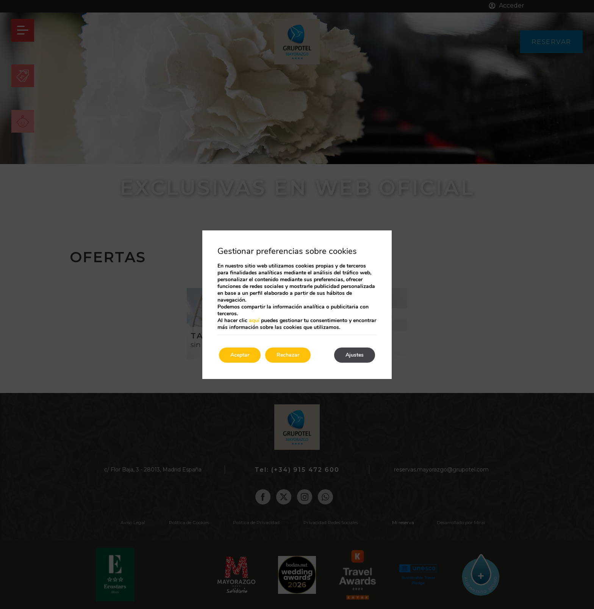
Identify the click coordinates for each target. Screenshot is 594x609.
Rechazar (288, 355)
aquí (254, 320)
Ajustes (354, 355)
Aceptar (239, 355)
